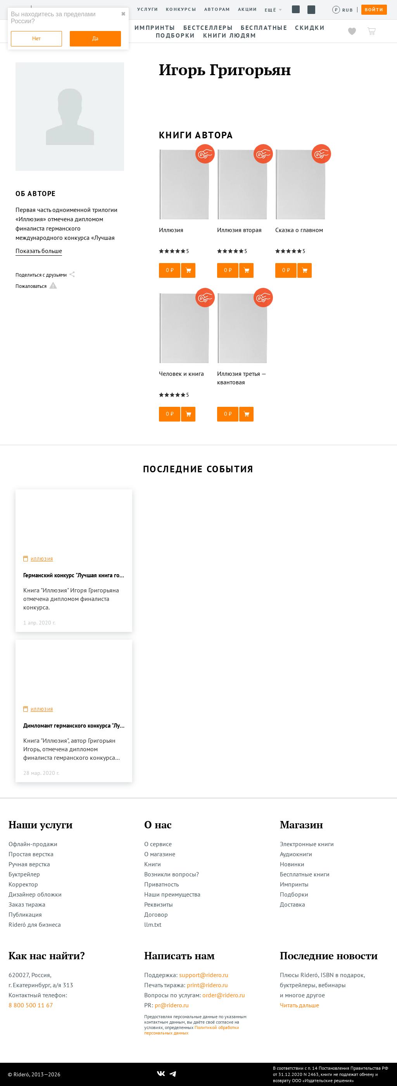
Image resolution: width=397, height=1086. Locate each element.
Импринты (294, 884)
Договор (156, 914)
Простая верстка (31, 854)
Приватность (161, 884)
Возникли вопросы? (171, 874)
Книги (152, 864)
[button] (184, 270)
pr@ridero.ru (172, 1005)
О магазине (159, 854)
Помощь (296, 9)
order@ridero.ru (223, 995)
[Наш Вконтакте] (161, 1074)
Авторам (217, 9)
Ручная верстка (29, 864)
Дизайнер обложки (35, 894)
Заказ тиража (27, 904)
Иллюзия (42, 559)
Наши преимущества (172, 894)
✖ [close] (123, 14)
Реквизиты (158, 904)
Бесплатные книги (305, 874)
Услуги (147, 9)
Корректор (23, 884)
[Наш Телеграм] (173, 1074)
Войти (374, 9)
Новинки (292, 864)
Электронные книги (307, 844)
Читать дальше (299, 1005)
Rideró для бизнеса (35, 924)
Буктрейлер (24, 874)
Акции (247, 9)
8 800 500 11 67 (31, 1005)
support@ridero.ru (203, 975)
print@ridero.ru (207, 985)
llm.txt (152, 924)
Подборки (294, 894)
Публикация (25, 914)
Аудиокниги (296, 854)
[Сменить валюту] (343, 10)
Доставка (292, 904)
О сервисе (158, 844)
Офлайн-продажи (33, 844)
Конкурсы (181, 9)
